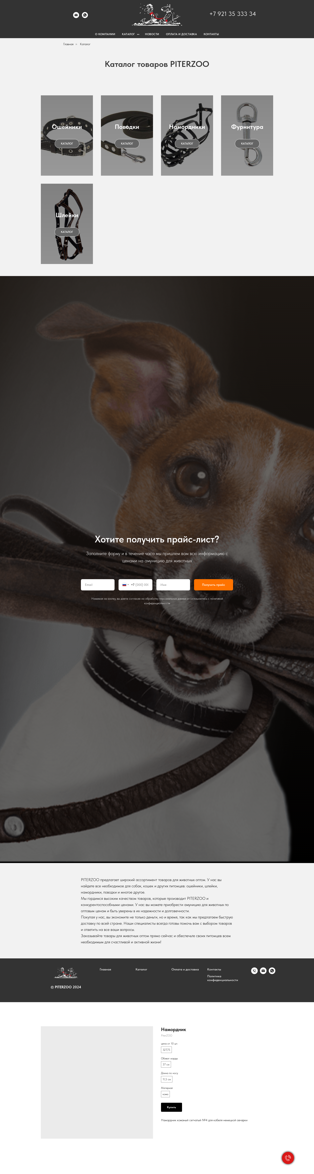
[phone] (254, 973)
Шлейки (67, 215)
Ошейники (67, 126)
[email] (263, 973)
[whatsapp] (272, 973)
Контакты (214, 969)
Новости (152, 34)
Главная (68, 44)
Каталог (85, 44)
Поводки (127, 126)
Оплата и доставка (185, 969)
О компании (105, 34)
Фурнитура (247, 126)
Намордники (187, 126)
